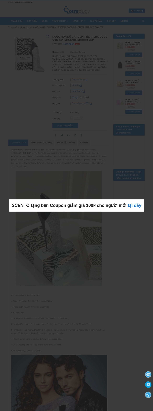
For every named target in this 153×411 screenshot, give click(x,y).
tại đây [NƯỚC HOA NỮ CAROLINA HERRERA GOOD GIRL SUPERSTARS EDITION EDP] (134, 205)
